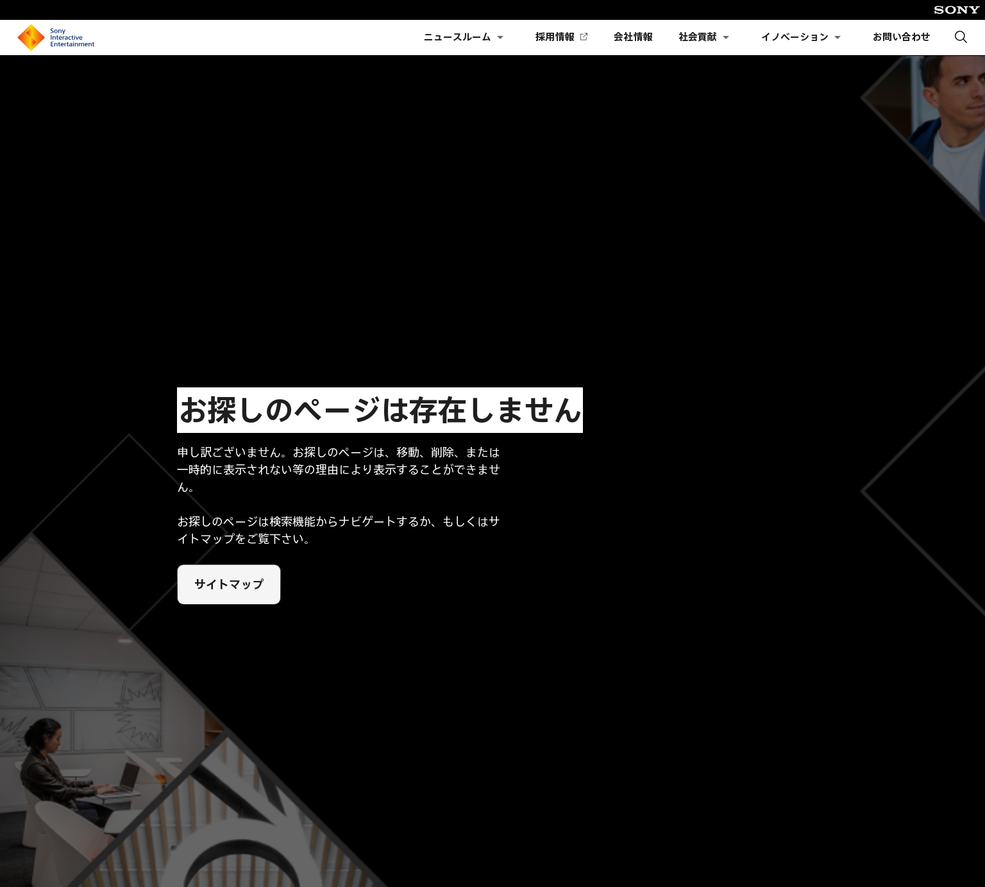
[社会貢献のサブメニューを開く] (726, 37)
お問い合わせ (901, 37)
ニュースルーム (457, 37)
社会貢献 (697, 37)
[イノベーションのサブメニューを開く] (837, 37)
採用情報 (561, 37)
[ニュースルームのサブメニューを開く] (500, 37)
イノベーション (795, 37)
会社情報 (633, 37)
